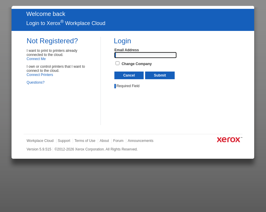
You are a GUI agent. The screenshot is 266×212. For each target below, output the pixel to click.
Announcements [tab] (140, 141)
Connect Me (36, 59)
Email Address (126, 50)
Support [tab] (64, 141)
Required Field (128, 86)
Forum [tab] (118, 141)
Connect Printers (40, 75)
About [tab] (104, 141)
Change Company (136, 64)
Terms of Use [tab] (84, 141)
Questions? (36, 82)
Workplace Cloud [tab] (40, 141)
